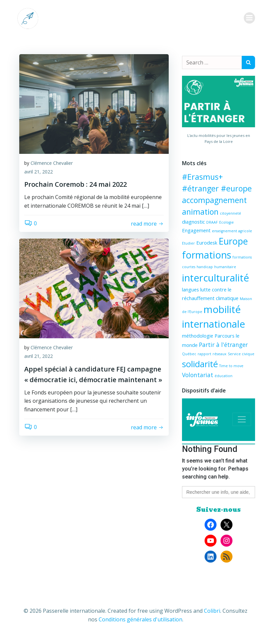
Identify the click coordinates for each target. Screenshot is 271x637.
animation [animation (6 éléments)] (200, 211)
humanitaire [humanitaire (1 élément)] (225, 267)
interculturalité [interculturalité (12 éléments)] (215, 277)
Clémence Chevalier (52, 163)
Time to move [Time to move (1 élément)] (231, 366)
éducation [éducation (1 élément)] (223, 375)
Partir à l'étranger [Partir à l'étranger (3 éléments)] (223, 345)
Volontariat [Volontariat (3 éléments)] (197, 375)
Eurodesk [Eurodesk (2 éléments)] (206, 242)
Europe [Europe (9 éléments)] (233, 241)
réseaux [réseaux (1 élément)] (219, 354)
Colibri (212, 610)
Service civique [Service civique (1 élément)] (241, 354)
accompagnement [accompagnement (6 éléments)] (214, 200)
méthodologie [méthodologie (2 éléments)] (197, 335)
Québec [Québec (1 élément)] (189, 354)
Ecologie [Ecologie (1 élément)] (226, 222)
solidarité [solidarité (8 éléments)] (200, 364)
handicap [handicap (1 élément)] (205, 267)
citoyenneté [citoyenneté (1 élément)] (230, 213)
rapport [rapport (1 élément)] (204, 354)
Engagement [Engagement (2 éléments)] (196, 230)
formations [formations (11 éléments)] (206, 254)
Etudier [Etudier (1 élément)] (188, 243)
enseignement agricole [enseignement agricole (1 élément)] (232, 231)
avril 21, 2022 (38, 171)
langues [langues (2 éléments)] (190, 289)
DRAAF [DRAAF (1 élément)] (212, 222)
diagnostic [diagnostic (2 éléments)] (193, 221)
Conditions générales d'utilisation (140, 619)
